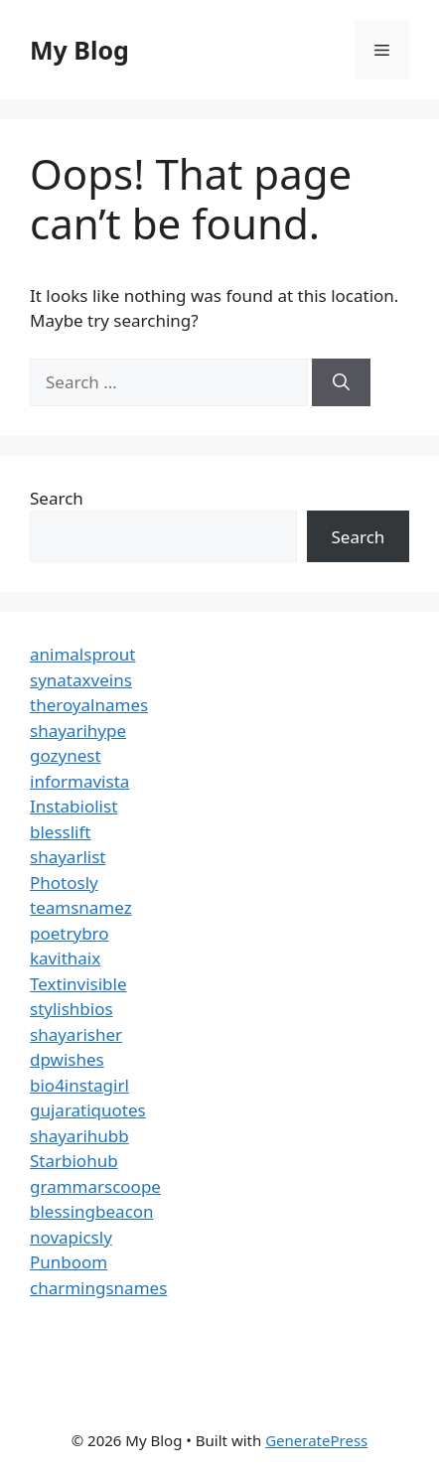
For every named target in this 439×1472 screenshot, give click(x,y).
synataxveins (81, 679)
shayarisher (76, 1034)
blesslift (60, 831)
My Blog (79, 50)
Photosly (64, 882)
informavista (79, 781)
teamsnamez (81, 907)
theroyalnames (89, 704)
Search (56, 498)
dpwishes (67, 1059)
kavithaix (65, 958)
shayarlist (67, 856)
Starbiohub (74, 1160)
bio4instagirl (79, 1085)
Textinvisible (78, 983)
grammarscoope (95, 1186)
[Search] (341, 382)
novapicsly (71, 1237)
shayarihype (78, 730)
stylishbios (71, 1008)
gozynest (65, 755)
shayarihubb (79, 1135)
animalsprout (82, 654)
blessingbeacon (92, 1211)
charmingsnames (98, 1287)
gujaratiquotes (88, 1110)
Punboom (68, 1262)
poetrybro (69, 933)
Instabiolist (73, 806)
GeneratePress (316, 1440)
